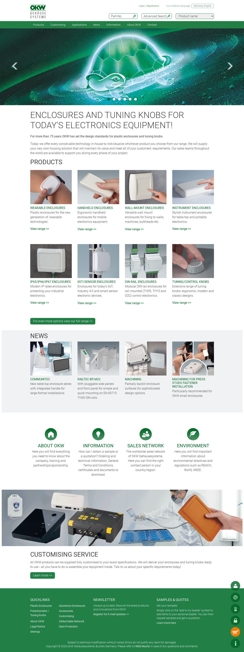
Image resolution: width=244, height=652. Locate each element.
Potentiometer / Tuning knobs (39, 613)
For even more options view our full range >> (62, 321)
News (96, 24)
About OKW (37, 621)
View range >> (39, 229)
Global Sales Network (71, 621)
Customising (58, 24)
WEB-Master (142, 646)
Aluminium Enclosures (72, 605)
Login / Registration (149, 6)
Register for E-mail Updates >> (111, 614)
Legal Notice (37, 626)
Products (38, 24)
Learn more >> (42, 575)
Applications (79, 24)
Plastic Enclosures (41, 605)
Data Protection (68, 626)
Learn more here (166, 622)
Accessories (66, 610)
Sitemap (35, 631)
